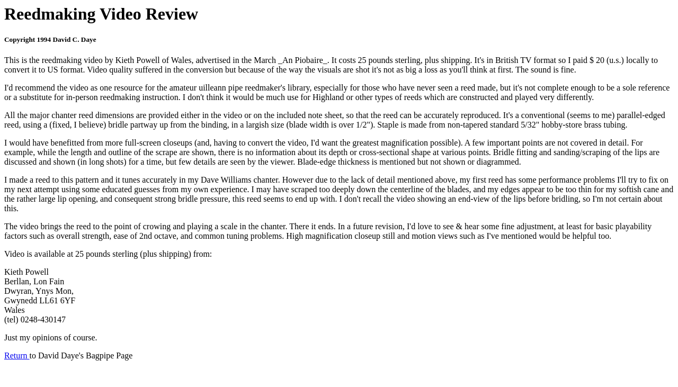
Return (17, 355)
